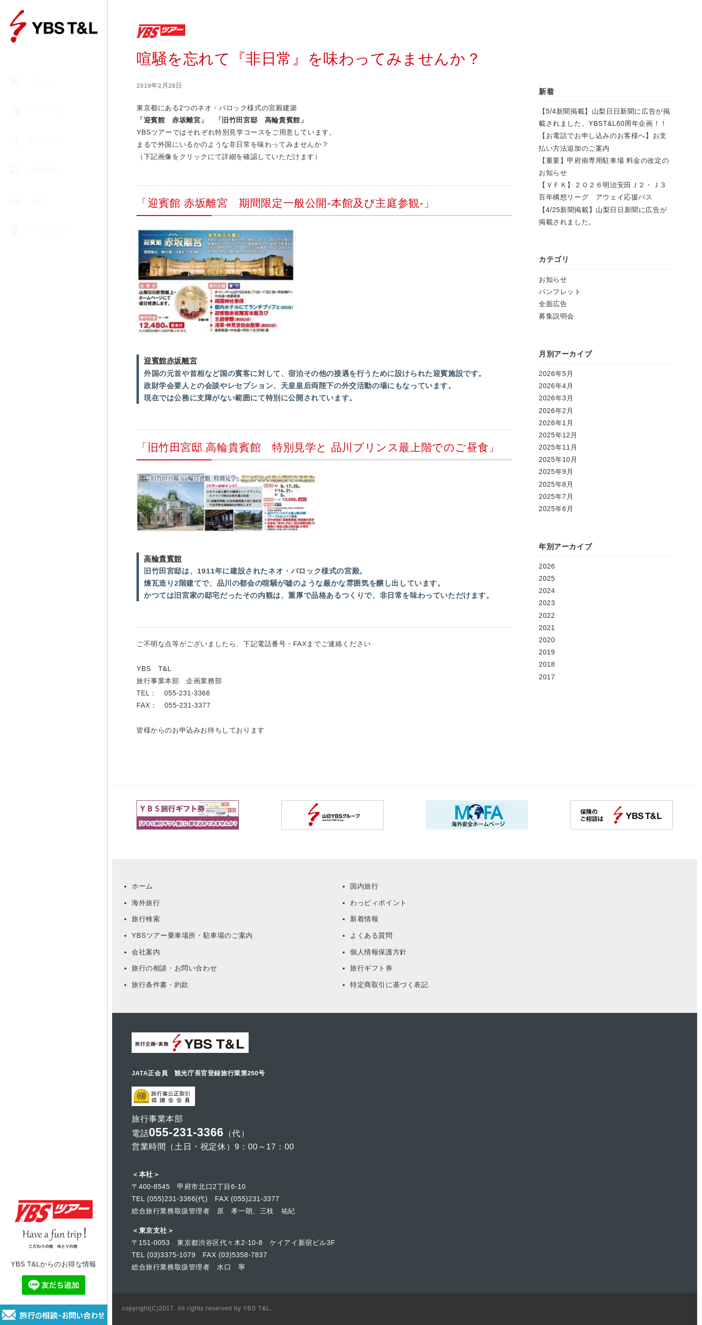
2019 (547, 652)
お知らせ (553, 279)
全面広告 (553, 304)
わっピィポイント (378, 903)
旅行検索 (34, 141)
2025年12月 (558, 435)
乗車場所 (34, 170)
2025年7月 (556, 496)
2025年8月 (556, 484)
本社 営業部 (39, 230)
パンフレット (560, 292)
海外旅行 (146, 903)
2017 (547, 677)
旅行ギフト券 (371, 968)
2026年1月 (556, 423)
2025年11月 (558, 447)
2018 (547, 664)
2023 (547, 603)
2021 (547, 628)
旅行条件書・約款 (160, 985)
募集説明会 (556, 316)
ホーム (30, 81)
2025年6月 (556, 509)
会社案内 (146, 952)
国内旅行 (364, 886)
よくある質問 (371, 935)
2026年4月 (556, 386)
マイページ (38, 111)
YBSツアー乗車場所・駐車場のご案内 (192, 935)
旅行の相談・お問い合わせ (174, 968)
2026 (547, 566)
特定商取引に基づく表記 (389, 985)
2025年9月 (556, 471)
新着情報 (364, 919)
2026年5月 (556, 373)
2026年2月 (556, 411)
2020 (547, 640)
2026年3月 (556, 398)
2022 (547, 615)
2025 (547, 578)
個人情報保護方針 (378, 952)
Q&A (28, 200)
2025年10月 (558, 459)
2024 (547, 590)
